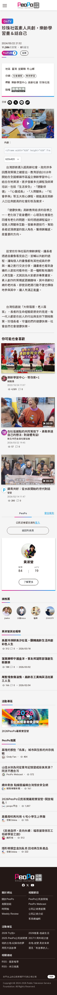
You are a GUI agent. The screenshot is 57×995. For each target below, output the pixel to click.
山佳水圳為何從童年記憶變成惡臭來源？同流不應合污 (27, 769)
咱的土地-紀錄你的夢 (13, 943)
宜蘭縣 (22, 68)
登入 (37, 522)
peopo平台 (12, 806)
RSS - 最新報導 (10, 961)
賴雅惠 (10, 381)
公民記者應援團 (37, 909)
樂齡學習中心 (19, 82)
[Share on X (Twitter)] (15, 102)
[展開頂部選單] (52, 6)
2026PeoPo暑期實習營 (15, 731)
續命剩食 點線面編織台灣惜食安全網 (25, 785)
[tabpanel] (28, 523)
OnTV (7, 21)
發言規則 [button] (49, 513)
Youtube (33, 885)
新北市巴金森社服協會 (18, 439)
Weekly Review (10, 914)
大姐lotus (21, 618)
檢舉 (24, 53)
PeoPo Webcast (15, 774)
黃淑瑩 (28, 561)
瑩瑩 (9, 492)
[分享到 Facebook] (10, 102)
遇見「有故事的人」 (39, 948)
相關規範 (6, 904)
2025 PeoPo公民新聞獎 (14, 938)
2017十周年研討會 (39, 938)
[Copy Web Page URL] (27, 102)
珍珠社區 (44, 82)
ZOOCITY (50, 618)
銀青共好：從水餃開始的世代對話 (28, 489)
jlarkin (7, 618)
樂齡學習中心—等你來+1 (23, 377)
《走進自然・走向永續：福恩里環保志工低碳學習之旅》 (27, 832)
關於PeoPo (8, 899)
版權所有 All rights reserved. (19, 89)
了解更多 (28, 582)
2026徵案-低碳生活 (39, 933)
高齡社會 (33, 82)
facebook (23, 885)
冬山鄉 (30, 68)
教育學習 (30, 76)
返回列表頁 (28, 530)
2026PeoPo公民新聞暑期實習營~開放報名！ (27, 800)
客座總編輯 (35, 918)
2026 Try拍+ (8, 933)
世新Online (12, 820)
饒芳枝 (10, 837)
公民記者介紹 (36, 914)
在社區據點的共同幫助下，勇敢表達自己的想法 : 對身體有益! (30, 433)
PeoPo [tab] (23, 513)
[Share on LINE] (21, 102)
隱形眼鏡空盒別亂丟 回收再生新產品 (25, 848)
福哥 (36, 618)
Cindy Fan (11, 756)
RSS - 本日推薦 (10, 966)
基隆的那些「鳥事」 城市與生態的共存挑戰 (28, 751)
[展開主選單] (5, 6)
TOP (51, 977)
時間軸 (5, 909)
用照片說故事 (9, 948)
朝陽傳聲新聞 (13, 788)
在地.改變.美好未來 (39, 943)
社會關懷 (17, 76)
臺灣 (14, 68)
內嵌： (7, 142)
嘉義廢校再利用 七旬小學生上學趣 (23, 816)
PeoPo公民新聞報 (38, 899)
